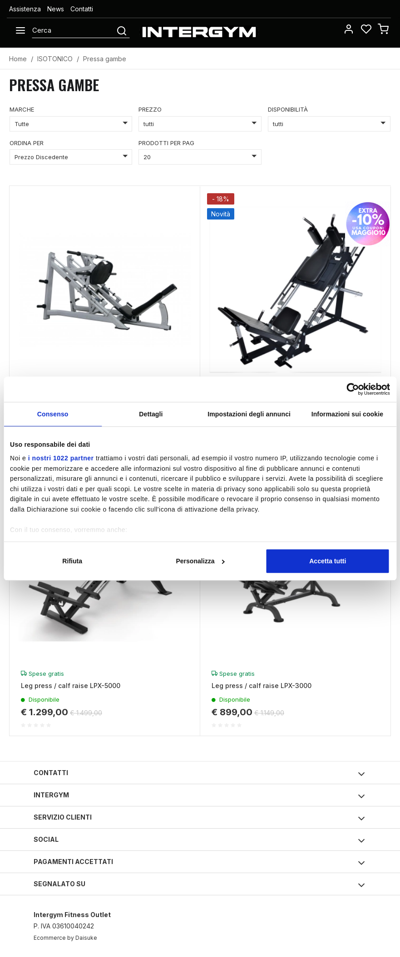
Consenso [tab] (53, 414)
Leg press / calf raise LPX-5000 (70, 685)
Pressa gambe (104, 59)
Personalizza (200, 561)
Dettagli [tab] (151, 414)
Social (199, 840)
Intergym (199, 796)
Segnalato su (199, 885)
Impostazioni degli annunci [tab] (249, 414)
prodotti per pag (166, 142)
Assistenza (25, 9)
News (55, 9)
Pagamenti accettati (199, 863)
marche (22, 109)
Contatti (81, 9)
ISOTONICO (55, 59)
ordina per (27, 142)
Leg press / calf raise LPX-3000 (261, 685)
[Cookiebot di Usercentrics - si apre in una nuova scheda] (350, 389)
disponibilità (288, 109)
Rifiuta (72, 561)
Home (18, 59)
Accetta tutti (327, 561)
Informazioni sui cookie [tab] (347, 414)
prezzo (150, 109)
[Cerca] (73, 30)
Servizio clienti (199, 818)
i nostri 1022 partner (61, 458)
